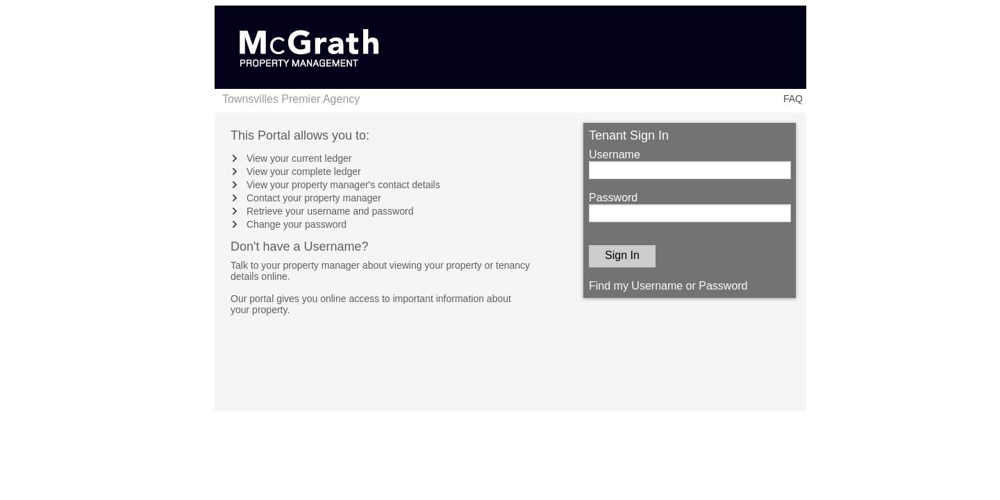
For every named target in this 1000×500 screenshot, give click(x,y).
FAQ (793, 98)
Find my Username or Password (668, 286)
